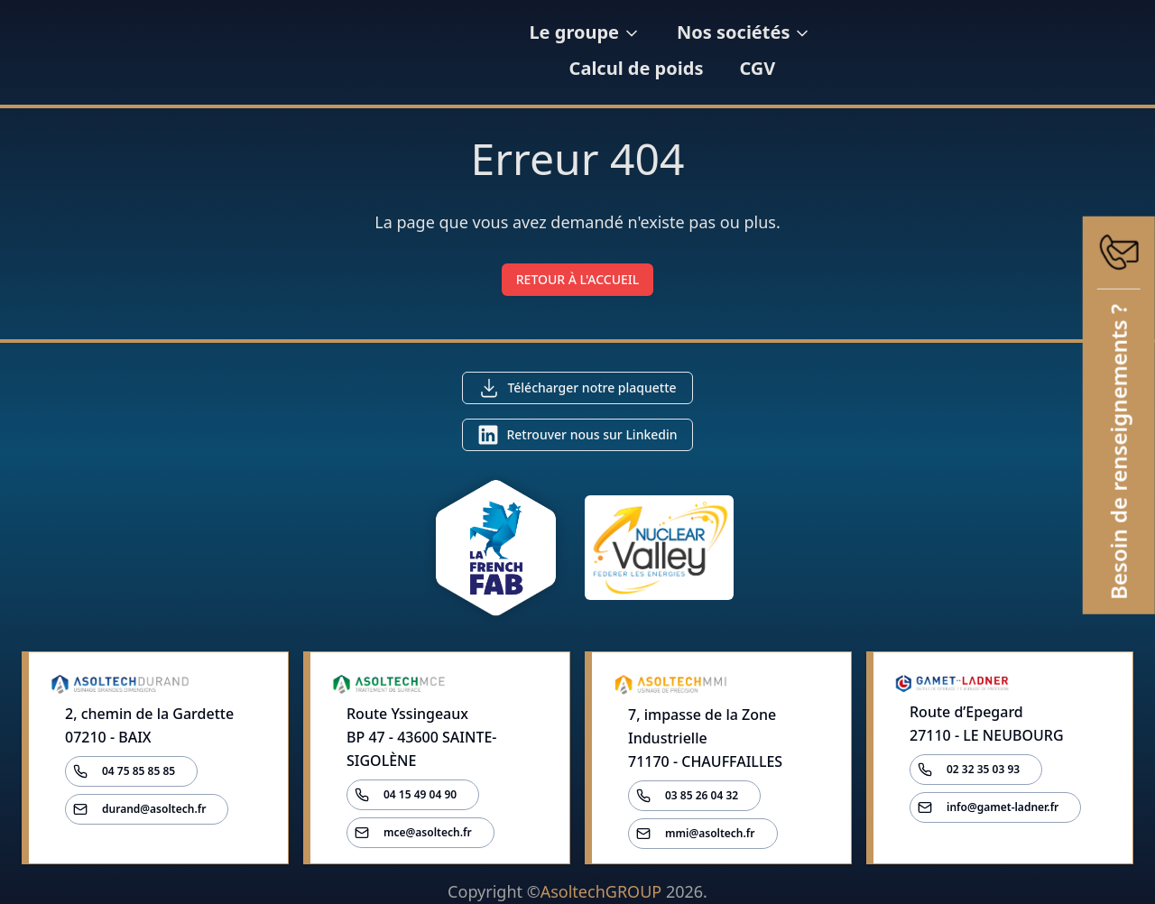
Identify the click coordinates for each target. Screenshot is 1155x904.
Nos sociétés (713, 52)
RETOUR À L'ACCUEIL (578, 279)
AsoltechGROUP (601, 891)
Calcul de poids (884, 52)
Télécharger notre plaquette (591, 387)
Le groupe (554, 52)
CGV (1005, 52)
